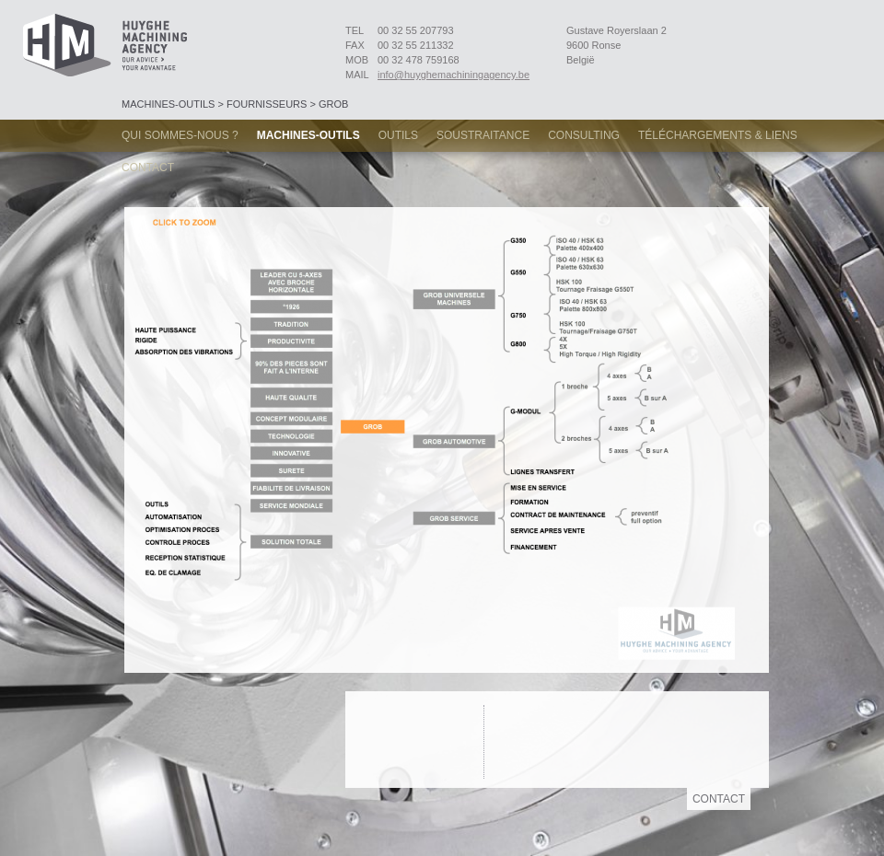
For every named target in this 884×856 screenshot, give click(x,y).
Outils (398, 135)
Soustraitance (482, 135)
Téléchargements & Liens (717, 135)
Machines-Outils (308, 135)
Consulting (584, 135)
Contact (148, 167)
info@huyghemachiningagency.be (453, 74)
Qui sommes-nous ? (180, 135)
